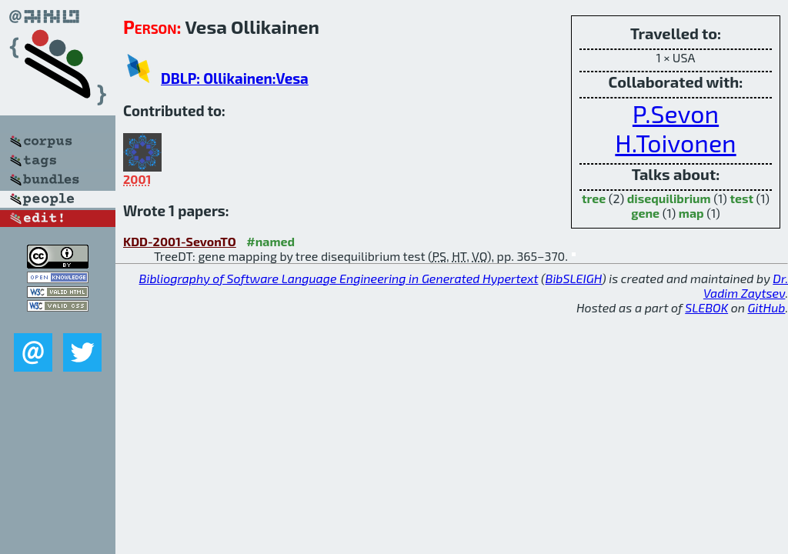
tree (594, 198)
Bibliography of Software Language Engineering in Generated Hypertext (339, 278)
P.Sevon (676, 113)
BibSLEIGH (574, 278)
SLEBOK (706, 307)
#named (270, 241)
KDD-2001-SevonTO (179, 241)
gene (645, 212)
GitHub (767, 307)
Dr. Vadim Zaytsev (745, 285)
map (691, 212)
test (741, 198)
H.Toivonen (675, 142)
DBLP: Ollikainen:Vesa (235, 78)
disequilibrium (669, 198)
